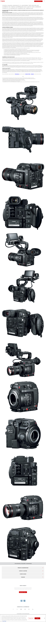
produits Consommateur (23, 567)
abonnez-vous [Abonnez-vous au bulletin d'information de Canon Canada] (23, 592)
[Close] (45, 618)
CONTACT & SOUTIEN (23, 570)
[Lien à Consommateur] (3, 1)
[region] (23, 618)
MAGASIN (23, 577)
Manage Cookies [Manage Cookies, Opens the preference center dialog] (31, 618)
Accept (37, 618)
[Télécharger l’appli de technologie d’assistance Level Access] (23, 601)
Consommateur (38, 1)
